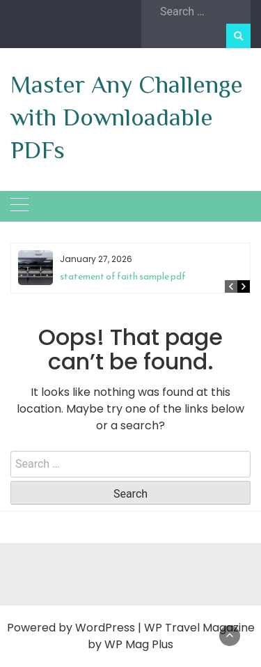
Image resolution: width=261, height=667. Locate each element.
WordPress (105, 628)
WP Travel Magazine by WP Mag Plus (171, 636)
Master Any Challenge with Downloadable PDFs (126, 117)
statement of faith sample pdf (123, 276)
